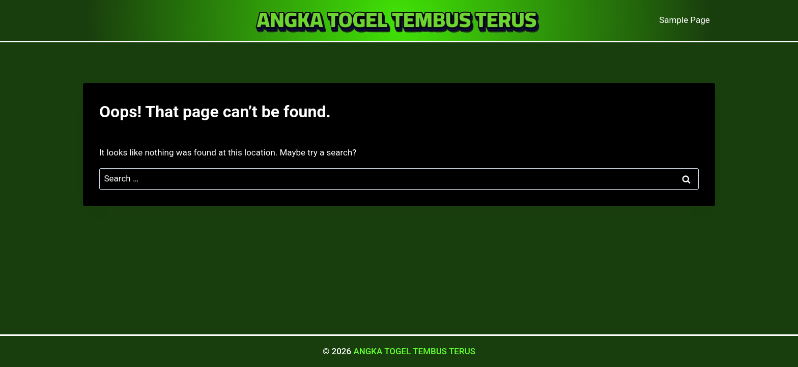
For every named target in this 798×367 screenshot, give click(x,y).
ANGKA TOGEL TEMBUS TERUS (414, 351)
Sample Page (684, 20)
